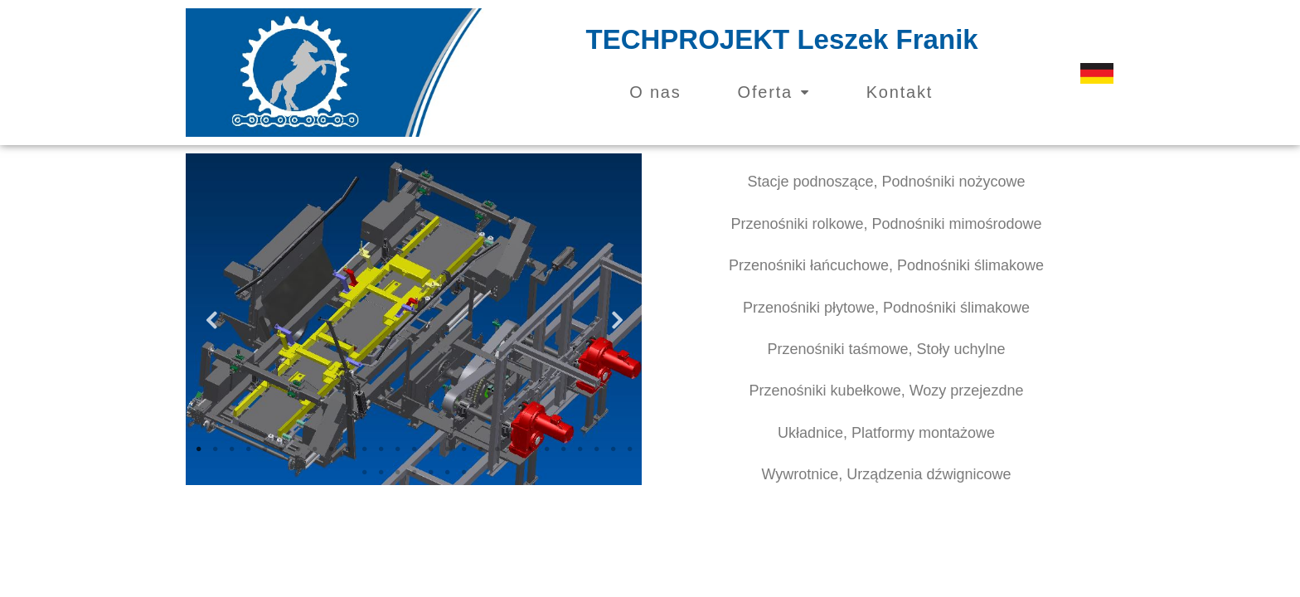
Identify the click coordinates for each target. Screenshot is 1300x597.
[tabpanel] (414, 319)
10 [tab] (347, 449)
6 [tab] (281, 449)
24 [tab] (579, 449)
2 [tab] (214, 449)
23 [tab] (563, 449)
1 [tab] (198, 449)
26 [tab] (612, 449)
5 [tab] (264, 449)
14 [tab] (413, 449)
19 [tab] (496, 449)
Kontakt (899, 92)
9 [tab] (331, 449)
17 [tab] (463, 449)
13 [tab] (397, 449)
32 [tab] (430, 472)
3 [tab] (231, 449)
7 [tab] (297, 449)
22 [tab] (546, 449)
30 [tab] (397, 472)
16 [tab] (447, 449)
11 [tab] (364, 449)
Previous (210, 319)
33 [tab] (447, 472)
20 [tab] (513, 449)
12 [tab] (380, 449)
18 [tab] (480, 449)
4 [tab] (248, 449)
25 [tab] (596, 449)
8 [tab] (314, 449)
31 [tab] (413, 472)
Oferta (774, 92)
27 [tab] (629, 449)
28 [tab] (364, 472)
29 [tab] (380, 472)
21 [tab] (529, 449)
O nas (655, 92)
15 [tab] (430, 449)
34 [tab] (463, 472)
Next (617, 319)
